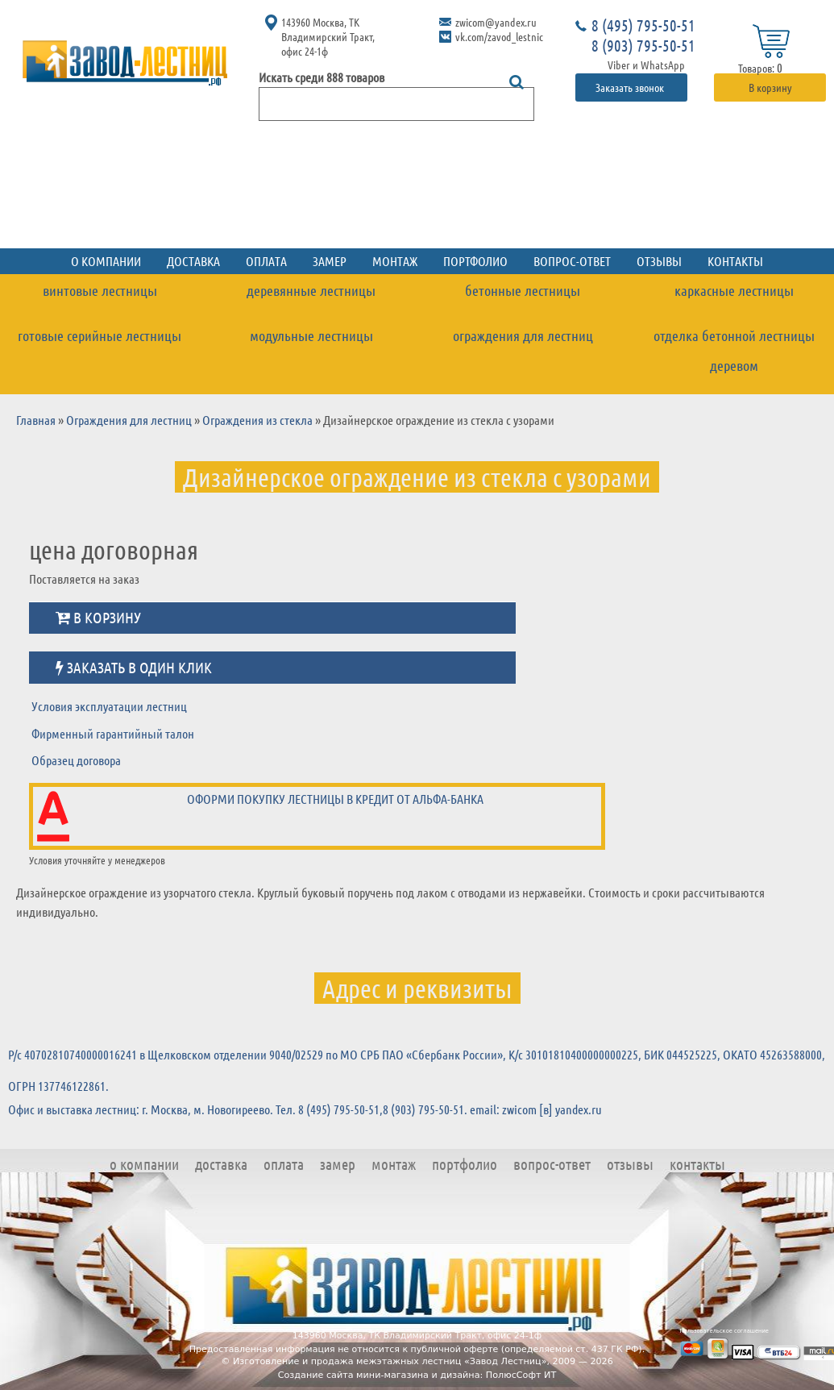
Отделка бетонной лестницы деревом (734, 350)
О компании (106, 260)
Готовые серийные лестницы (99, 335)
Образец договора (76, 760)
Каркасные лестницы (734, 290)
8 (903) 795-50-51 (643, 45)
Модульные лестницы (311, 335)
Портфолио (475, 260)
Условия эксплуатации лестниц (109, 706)
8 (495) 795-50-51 (643, 25)
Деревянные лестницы (311, 290)
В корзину (770, 87)
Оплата (266, 260)
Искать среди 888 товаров (321, 77)
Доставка (193, 260)
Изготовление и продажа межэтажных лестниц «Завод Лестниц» (390, 1361)
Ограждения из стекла (257, 419)
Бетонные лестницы (522, 290)
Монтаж (394, 260)
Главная (36, 419)
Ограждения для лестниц (523, 335)
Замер (329, 260)
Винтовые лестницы (100, 290)
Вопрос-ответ (572, 260)
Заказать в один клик (134, 667)
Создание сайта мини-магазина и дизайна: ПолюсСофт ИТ (417, 1375)
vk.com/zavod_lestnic (499, 36)
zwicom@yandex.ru (496, 22)
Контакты (735, 260)
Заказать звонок (630, 87)
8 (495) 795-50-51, (340, 1109)
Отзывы (659, 260)
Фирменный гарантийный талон (112, 733)
